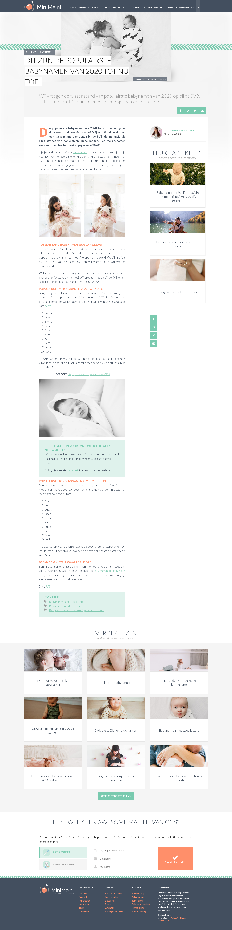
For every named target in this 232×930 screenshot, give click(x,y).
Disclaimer (84, 911)
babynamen (80, 152)
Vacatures (84, 904)
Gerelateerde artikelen (116, 796)
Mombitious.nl (163, 920)
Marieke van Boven (182, 130)
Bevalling (110, 900)
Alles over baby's (114, 893)
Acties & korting (185, 7)
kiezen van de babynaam (110, 570)
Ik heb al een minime (58, 865)
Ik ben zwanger (56, 852)
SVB (47, 586)
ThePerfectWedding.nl (176, 918)
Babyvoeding (112, 897)
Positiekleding (138, 911)
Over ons (83, 893)
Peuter (116, 7)
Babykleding (137, 893)
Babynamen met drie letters (66, 601)
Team (81, 907)
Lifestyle (135, 7)
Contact (83, 897)
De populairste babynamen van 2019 (89, 374)
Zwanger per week (114, 911)
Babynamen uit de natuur (64, 606)
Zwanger (97, 7)
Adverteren (84, 900)
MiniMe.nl (45, 6)
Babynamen (46, 52)
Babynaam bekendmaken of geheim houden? (76, 610)
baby (48, 305)
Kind (125, 7)
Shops (169, 7)
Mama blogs (137, 907)
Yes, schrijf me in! (175, 858)
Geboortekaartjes (140, 904)
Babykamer (137, 900)
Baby (107, 7)
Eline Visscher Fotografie (155, 79)
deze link (72, 470)
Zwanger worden (79, 7)
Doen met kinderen (153, 7)
